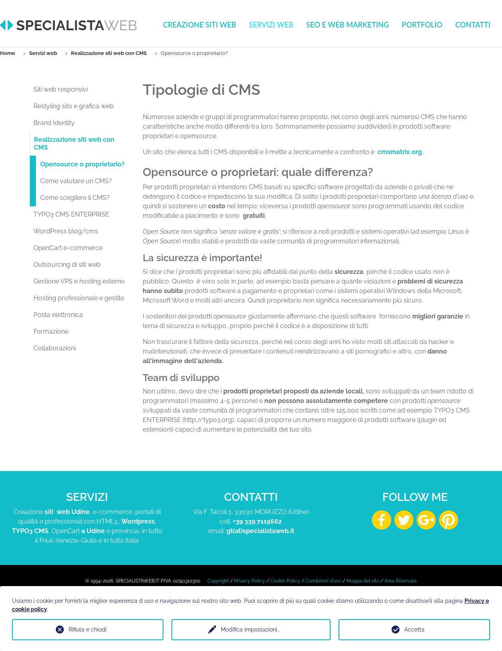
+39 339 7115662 (257, 521)
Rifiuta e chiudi (87, 629)
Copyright (218, 581)
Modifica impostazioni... (251, 629)
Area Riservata (400, 581)
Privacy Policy (249, 581)
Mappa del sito (362, 581)
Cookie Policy (285, 581)
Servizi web (271, 24)
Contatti (472, 24)
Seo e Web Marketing (347, 24)
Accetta (414, 629)
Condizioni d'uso (323, 581)
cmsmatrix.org (400, 152)
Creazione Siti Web (199, 24)
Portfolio (422, 24)
